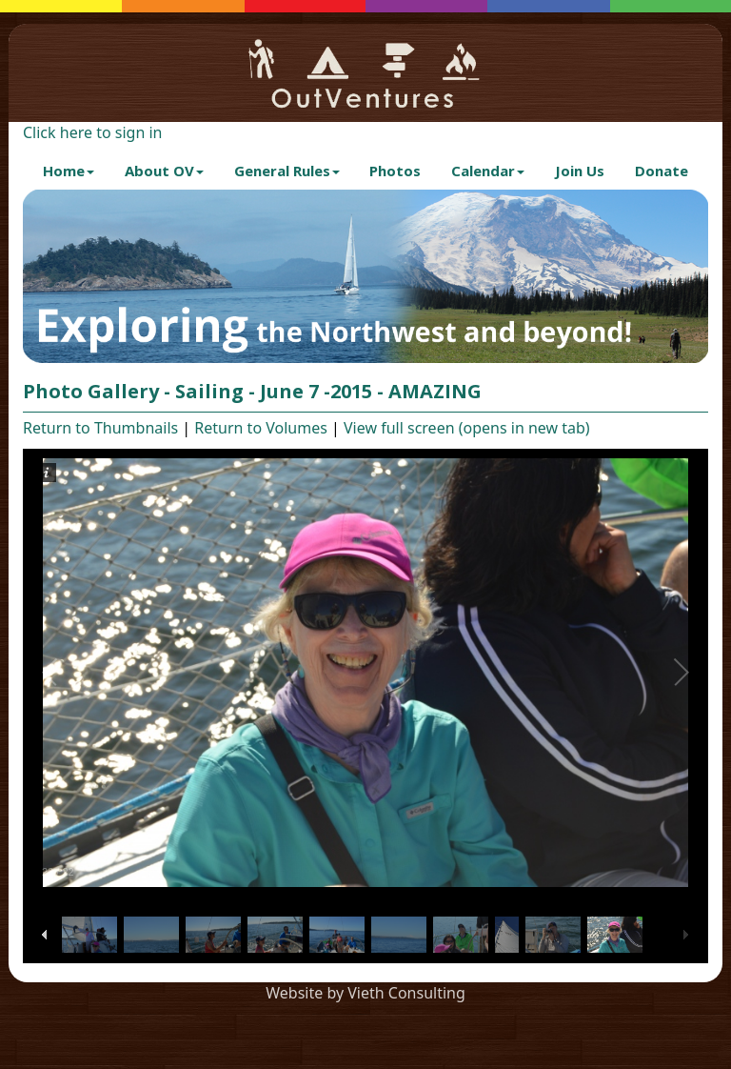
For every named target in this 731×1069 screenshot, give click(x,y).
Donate (661, 170)
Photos (395, 170)
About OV (164, 170)
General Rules (287, 170)
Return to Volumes (260, 427)
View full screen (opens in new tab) (467, 427)
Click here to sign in (92, 132)
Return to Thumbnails (100, 427)
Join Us (579, 170)
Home (68, 170)
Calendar (487, 170)
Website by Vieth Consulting (365, 992)
